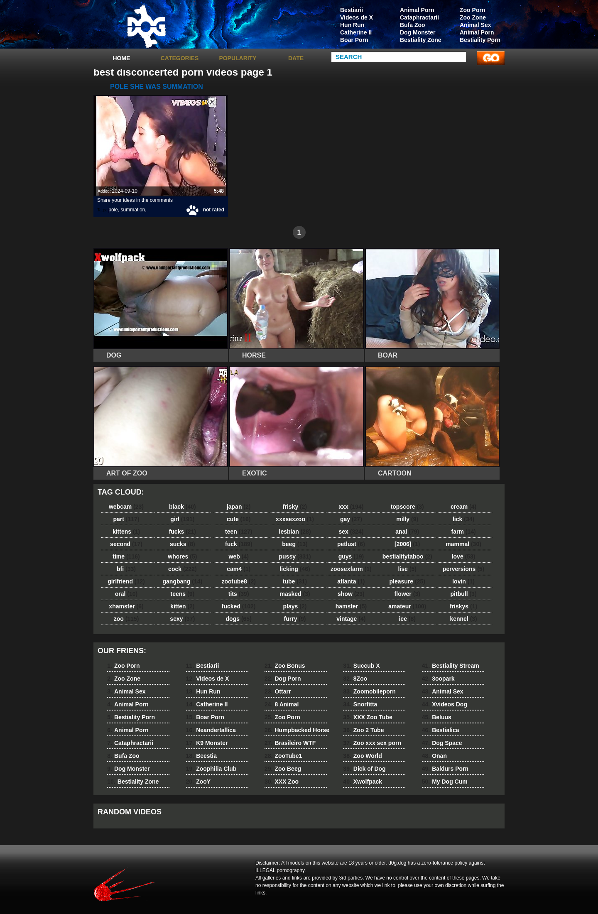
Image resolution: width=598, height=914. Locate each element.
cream (463, 506)
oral (126, 594)
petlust (351, 544)
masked (294, 594)
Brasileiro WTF (290, 743)
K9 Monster (207, 743)
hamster (351, 606)
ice (407, 618)
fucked (239, 606)
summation (133, 210)
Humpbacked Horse (297, 730)
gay (351, 519)
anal (407, 531)
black (182, 506)
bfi (126, 569)
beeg (294, 544)
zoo (126, 618)
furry (295, 618)
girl (182, 519)
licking (294, 569)
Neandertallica (211, 730)
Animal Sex (475, 25)
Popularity (237, 58)
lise (407, 569)
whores (182, 556)
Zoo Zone (473, 17)
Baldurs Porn (445, 768)
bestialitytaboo (407, 556)
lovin (463, 581)
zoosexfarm (351, 569)
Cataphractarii (419, 17)
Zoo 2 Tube (363, 730)
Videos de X (356, 17)
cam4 (238, 569)
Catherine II (356, 32)
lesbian (295, 531)
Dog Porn (283, 678)
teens (183, 594)
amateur (407, 606)
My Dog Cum (445, 781)
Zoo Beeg (283, 768)
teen (238, 531)
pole (113, 210)
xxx (350, 506)
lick (463, 519)
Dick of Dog (364, 768)
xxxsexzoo (295, 519)
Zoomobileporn (369, 691)
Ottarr (278, 691)
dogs (239, 618)
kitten (182, 606)
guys (351, 556)
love (463, 556)
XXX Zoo (282, 781)
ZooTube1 (283, 755)
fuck (238, 544)
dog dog (146, 26)
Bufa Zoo (412, 25)
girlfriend (126, 581)
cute (239, 519)
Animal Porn (477, 32)
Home (121, 58)
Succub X (361, 665)
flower (407, 594)
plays (295, 606)
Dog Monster (418, 32)
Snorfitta (360, 704)
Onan (434, 755)
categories (180, 58)
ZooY (198, 781)
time (126, 556)
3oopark (438, 678)
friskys (463, 606)
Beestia (201, 755)
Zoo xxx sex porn (372, 743)
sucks (182, 544)
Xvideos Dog (444, 704)
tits (238, 594)
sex (350, 531)
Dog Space (442, 743)
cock (182, 569)
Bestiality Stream (450, 665)
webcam (126, 506)
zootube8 (238, 581)
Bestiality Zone (420, 40)
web (239, 556)
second (126, 544)
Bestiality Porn (480, 40)
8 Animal (282, 704)
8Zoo (355, 678)
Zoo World (362, 755)
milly (407, 519)
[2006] (407, 544)
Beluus (436, 717)
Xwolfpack (362, 781)
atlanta (351, 581)
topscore (407, 506)
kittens (126, 531)
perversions (463, 569)
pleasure (407, 581)
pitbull (464, 594)
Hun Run (352, 25)
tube (295, 581)
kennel (463, 618)
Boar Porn (354, 40)
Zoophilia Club (211, 768)
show (351, 594)
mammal (463, 544)
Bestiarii (351, 10)
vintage (350, 618)
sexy (182, 618)
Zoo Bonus (285, 665)
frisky (295, 506)
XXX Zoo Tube (367, 717)
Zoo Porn (472, 10)
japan (239, 506)
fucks (182, 531)
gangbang (183, 581)
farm (463, 531)
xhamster (126, 606)
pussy (295, 556)
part (126, 519)
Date (296, 58)
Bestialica (440, 730)
